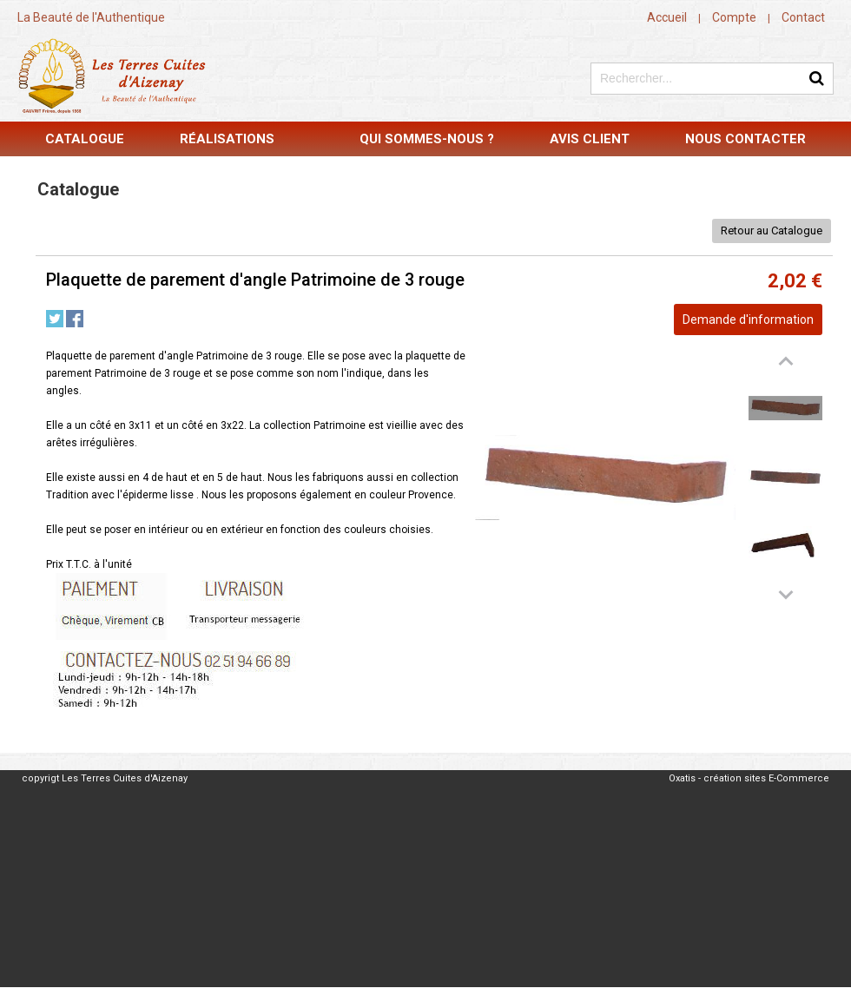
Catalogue (84, 139)
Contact (803, 17)
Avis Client (590, 139)
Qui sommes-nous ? (427, 139)
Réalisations (227, 139)
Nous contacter (745, 139)
